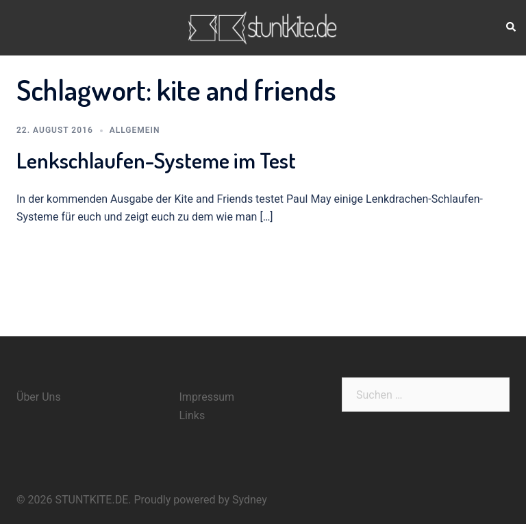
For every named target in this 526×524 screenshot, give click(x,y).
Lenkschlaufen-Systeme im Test (156, 160)
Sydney (249, 499)
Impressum (207, 396)
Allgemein (135, 130)
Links (192, 415)
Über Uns (38, 396)
